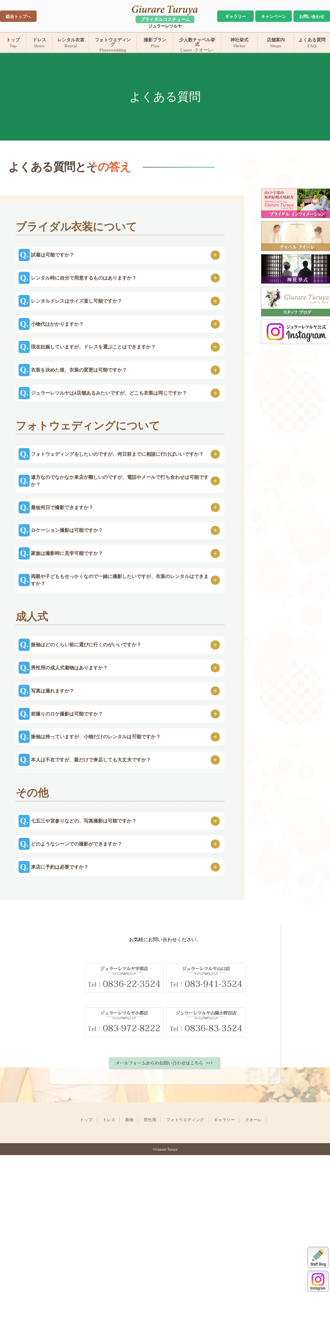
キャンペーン (273, 16)
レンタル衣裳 (70, 42)
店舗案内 (275, 42)
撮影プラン (154, 42)
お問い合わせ (311, 16)
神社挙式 (239, 42)
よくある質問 (312, 42)
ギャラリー (235, 16)
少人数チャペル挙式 (197, 44)
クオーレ (253, 1275)
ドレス (39, 42)
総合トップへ (18, 16)
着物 (129, 1275)
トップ (13, 42)
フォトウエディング (113, 44)
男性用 (150, 1275)
